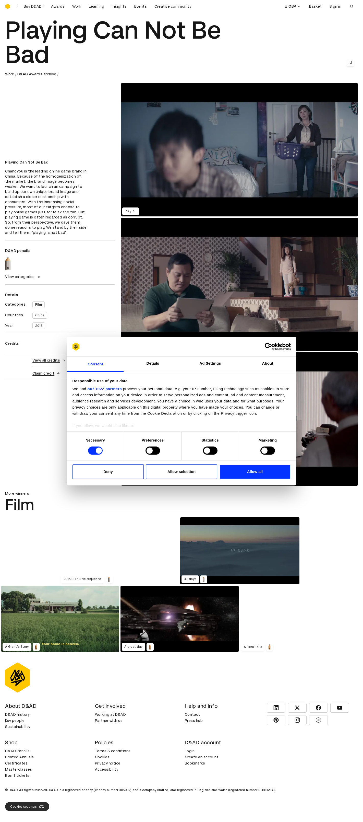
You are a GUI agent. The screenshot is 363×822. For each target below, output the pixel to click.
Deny (108, 472)
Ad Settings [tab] (210, 363)
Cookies (102, 757)
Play (130, 211)
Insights (119, 6)
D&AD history (17, 714)
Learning (96, 6)
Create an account (202, 757)
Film (38, 304)
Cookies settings (27, 806)
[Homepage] (7, 6)
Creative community (172, 6)
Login (190, 751)
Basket (315, 6)
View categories (23, 276)
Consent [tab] (95, 364)
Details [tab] (153, 363)
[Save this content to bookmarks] (350, 62)
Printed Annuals (19, 757)
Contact (192, 714)
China (39, 315)
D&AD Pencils (17, 751)
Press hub (194, 721)
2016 (38, 326)
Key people (15, 721)
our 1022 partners (105, 389)
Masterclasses (18, 769)
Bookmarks (195, 763)
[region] (239, 284)
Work (76, 6)
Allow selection (181, 472)
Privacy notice (107, 763)
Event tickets (17, 775)
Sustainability (17, 727)
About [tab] (267, 363)
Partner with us (109, 721)
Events (140, 6)
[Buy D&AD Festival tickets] (30, 6)
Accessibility (106, 769)
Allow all (255, 472)
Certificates (16, 763)
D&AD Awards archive (36, 74)
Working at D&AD (110, 714)
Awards (58, 6)
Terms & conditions (113, 751)
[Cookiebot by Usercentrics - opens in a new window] (268, 346)
